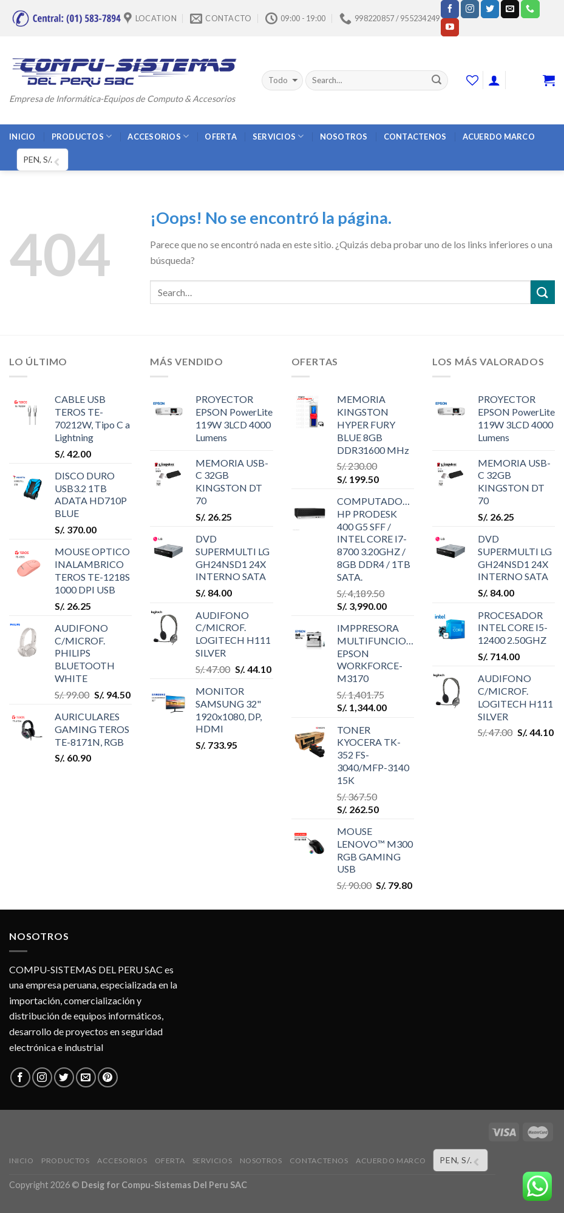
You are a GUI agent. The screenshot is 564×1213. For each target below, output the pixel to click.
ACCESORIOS (158, 136)
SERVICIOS (278, 136)
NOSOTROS (344, 136)
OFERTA (221, 136)
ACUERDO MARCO (499, 136)
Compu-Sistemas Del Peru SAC (184, 1185)
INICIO (22, 136)
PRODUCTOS (82, 136)
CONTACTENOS (415, 136)
